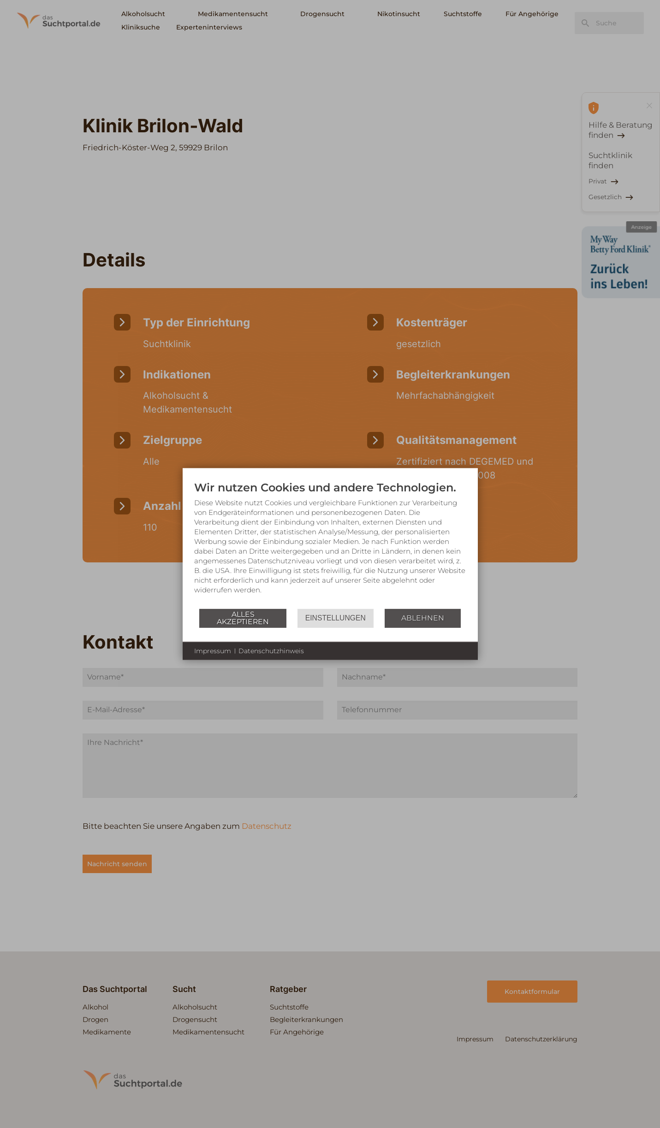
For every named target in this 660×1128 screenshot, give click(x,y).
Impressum (212, 650)
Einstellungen (335, 618)
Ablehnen (422, 618)
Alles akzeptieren (243, 618)
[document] (330, 544)
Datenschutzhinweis (271, 650)
